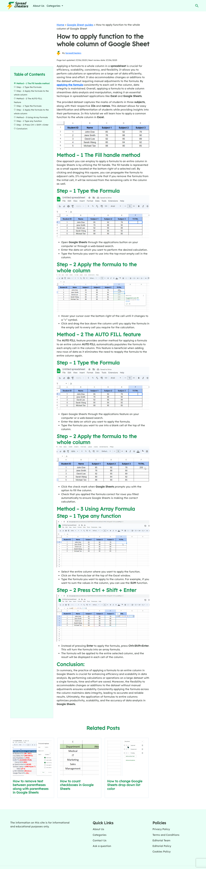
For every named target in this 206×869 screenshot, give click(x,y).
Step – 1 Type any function (29, 121)
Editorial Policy (161, 845)
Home (60, 24)
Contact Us (99, 840)
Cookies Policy (161, 851)
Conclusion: (21, 128)
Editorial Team (161, 840)
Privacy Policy (161, 829)
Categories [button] (54, 5)
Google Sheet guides (80, 24)
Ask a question (102, 845)
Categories (99, 834)
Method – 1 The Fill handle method (32, 83)
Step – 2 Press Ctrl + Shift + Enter (32, 124)
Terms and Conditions (165, 834)
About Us (38, 5)
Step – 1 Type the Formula (28, 87)
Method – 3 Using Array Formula (32, 117)
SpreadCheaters (73, 53)
